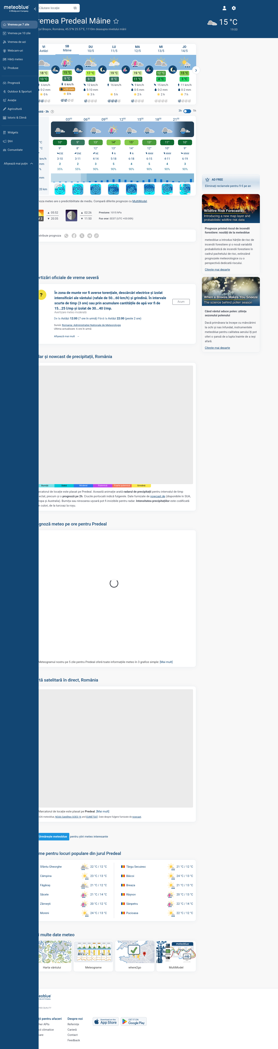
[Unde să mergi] (147, 955)
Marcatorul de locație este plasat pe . (86, 811)
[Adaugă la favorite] (128, 21)
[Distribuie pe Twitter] (95, 235)
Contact (85, 1033)
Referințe (86, 1021)
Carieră (84, 1027)
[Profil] (194, 8)
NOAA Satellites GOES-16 (81, 816)
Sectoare (50, 1033)
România (70, 29)
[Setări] (203, 8)
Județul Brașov (54, 29)
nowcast (149, 816)
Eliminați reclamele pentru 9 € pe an (243, 181)
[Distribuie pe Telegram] (103, 235)
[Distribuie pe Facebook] (87, 235)
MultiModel (152, 201)
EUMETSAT (104, 816)
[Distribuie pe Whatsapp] (78, 235)
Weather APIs (53, 1021)
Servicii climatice (55, 1027)
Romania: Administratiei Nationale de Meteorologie (103, 324)
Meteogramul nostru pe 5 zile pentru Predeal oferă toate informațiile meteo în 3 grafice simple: (118, 661)
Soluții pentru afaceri (59, 1014)
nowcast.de (170, 496)
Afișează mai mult (76, 335)
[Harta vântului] (64, 955)
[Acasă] (15, 8)
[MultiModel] (188, 955)
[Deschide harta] (87, 8)
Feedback (86, 1040)
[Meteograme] (106, 955)
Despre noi (87, 1014)
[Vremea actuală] (190, 23)
